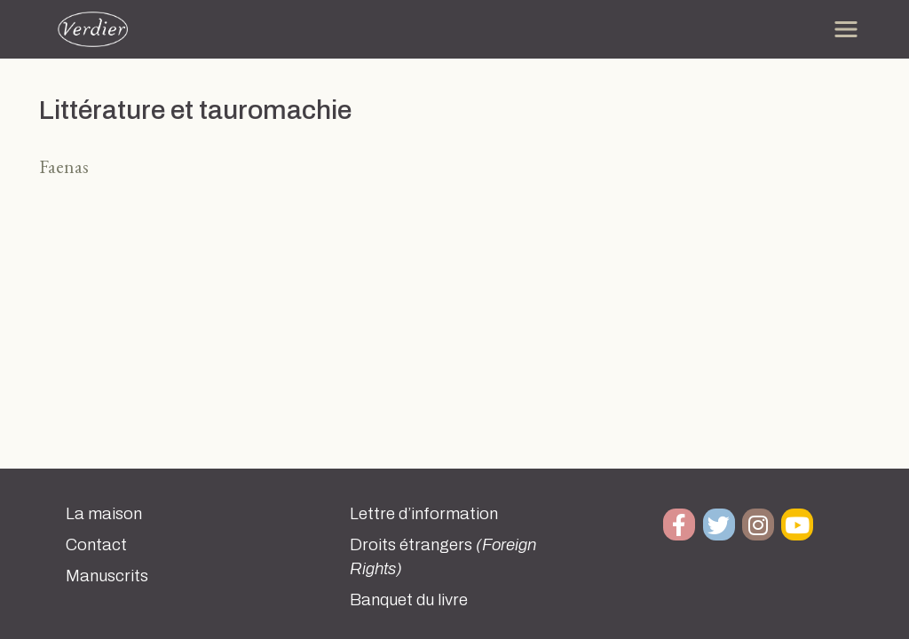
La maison (104, 514)
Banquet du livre (409, 600)
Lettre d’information (424, 514)
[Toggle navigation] (846, 29)
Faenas (64, 166)
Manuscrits (107, 576)
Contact (96, 545)
